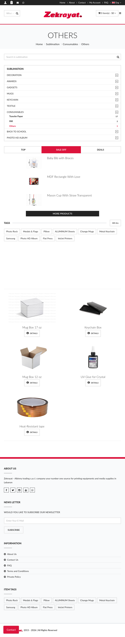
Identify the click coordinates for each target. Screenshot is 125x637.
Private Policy (14, 576)
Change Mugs (87, 231)
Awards (11, 81)
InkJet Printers (65, 238)
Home (62, 2)
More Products (62, 213)
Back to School (16, 131)
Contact (82, 2)
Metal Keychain (107, 231)
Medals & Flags (30, 231)
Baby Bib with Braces (60, 158)
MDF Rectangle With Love (63, 176)
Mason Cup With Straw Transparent (69, 195)
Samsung (10, 238)
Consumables (70, 44)
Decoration (14, 75)
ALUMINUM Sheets (65, 231)
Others (63, 126)
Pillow (46, 231)
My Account (94, 2)
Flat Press (48, 238)
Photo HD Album (17, 137)
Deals (100, 149)
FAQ (106, 2)
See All (115, 223)
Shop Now (101, 276)
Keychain (12, 99)
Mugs (10, 93)
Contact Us (12, 559)
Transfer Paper (63, 116)
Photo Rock (12, 231)
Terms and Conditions (18, 571)
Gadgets (12, 87)
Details (32, 333)
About (72, 2)
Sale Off (61, 149)
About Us (12, 554)
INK (63, 121)
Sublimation (53, 44)
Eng (116, 2)
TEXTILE (11, 106)
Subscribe (14, 529)
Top (23, 149)
